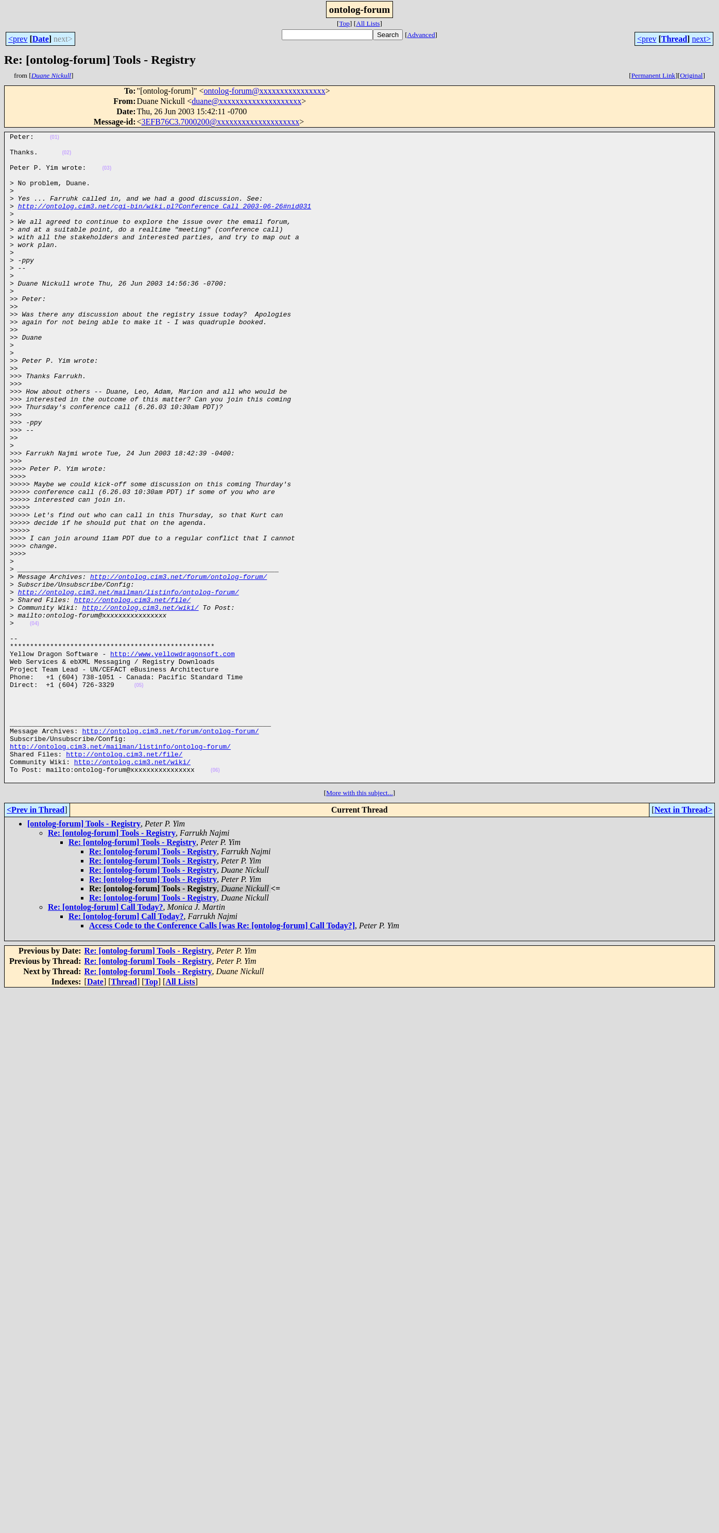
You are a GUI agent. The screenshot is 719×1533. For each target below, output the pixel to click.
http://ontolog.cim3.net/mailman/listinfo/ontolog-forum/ (128, 684)
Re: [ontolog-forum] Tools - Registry (112, 962)
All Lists (368, 23)
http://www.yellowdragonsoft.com (172, 758)
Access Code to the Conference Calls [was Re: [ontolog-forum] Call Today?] (222, 1055)
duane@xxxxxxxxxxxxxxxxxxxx (246, 101)
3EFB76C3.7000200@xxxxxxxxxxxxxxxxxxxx (221, 121)
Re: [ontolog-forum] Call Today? (105, 1036)
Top (344, 23)
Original (691, 75)
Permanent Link (653, 75)
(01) (54, 139)
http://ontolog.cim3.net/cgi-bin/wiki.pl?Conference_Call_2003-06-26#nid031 (164, 221)
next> (701, 38)
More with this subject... (359, 922)
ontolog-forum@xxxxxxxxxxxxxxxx (265, 90)
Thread (674, 38)
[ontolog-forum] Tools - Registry (84, 953)
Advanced (421, 35)
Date (40, 38)
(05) (139, 796)
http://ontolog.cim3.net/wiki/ (140, 703)
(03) (106, 176)
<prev (17, 38)
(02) (66, 157)
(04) (34, 722)
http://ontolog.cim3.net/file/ (132, 693)
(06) (215, 898)
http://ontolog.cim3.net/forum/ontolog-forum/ (178, 666)
